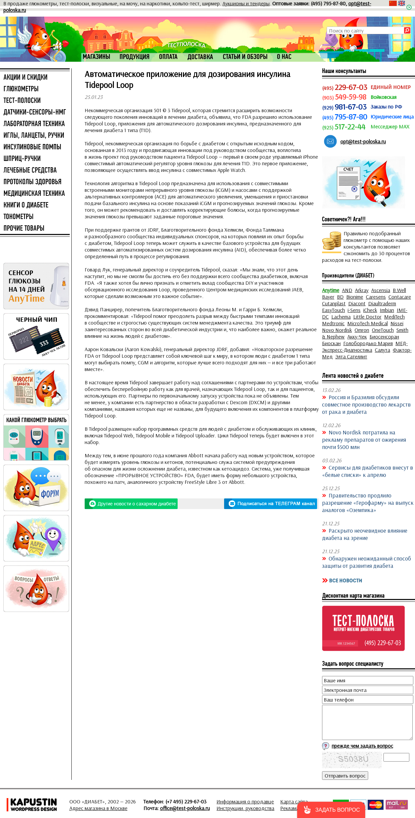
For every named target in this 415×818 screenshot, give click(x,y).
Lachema (341, 316)
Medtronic (333, 323)
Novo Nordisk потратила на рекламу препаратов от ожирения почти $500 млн (364, 439)
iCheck (370, 310)
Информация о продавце (245, 801)
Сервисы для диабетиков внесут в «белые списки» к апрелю (367, 471)
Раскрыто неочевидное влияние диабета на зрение (364, 534)
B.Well (399, 290)
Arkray (362, 290)
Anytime (330, 290)
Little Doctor (367, 316)
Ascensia (380, 290)
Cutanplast (334, 303)
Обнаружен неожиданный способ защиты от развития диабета (366, 562)
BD (340, 296)
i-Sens (354, 310)
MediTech (394, 316)
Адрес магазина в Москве (98, 808)
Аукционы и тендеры (246, 3)
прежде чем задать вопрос (362, 745)
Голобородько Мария (368, 343)
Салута (382, 349)
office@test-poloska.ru (185, 808)
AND (347, 290)
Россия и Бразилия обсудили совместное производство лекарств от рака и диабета (366, 404)
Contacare (399, 296)
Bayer (328, 296)
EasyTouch (333, 310)
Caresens (376, 296)
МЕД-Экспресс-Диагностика (365, 346)
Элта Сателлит (351, 356)
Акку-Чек (357, 336)
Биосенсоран (384, 336)
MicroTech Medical (367, 323)
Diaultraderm (382, 303)
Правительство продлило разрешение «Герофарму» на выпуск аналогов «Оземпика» (368, 502)
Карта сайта (294, 801)
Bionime (354, 296)
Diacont (357, 303)
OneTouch (383, 330)
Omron (362, 330)
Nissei (396, 323)
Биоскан (331, 343)
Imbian (387, 310)
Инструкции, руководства (245, 808)
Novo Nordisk (337, 330)
